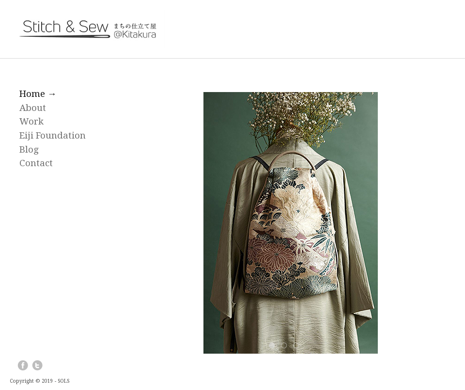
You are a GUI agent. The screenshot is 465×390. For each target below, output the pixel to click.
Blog (29, 149)
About (32, 108)
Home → (38, 94)
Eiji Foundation (52, 135)
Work (31, 121)
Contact (36, 163)
